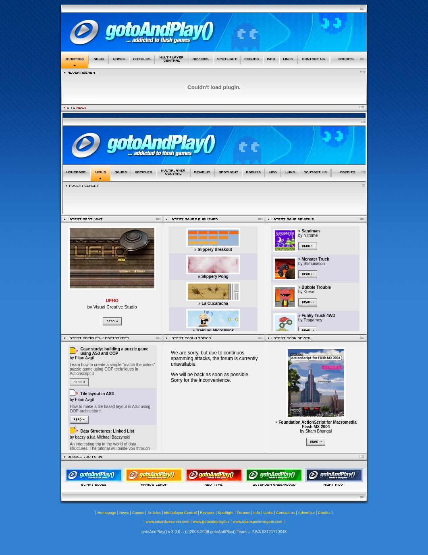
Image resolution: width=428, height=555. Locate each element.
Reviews (207, 513)
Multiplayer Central (180, 513)
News (124, 513)
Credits (324, 513)
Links (268, 513)
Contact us (285, 513)
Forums (243, 513)
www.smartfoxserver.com (167, 522)
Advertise (306, 513)
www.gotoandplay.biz (211, 522)
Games (138, 513)
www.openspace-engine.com (257, 522)
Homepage (107, 513)
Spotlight (226, 513)
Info (256, 513)
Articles (154, 513)
